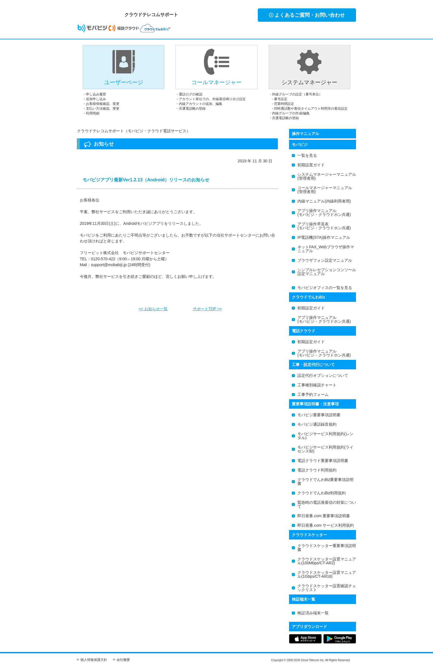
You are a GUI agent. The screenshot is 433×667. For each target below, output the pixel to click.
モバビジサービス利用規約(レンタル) (325, 436)
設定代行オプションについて (322, 375)
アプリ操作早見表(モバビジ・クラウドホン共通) (324, 226)
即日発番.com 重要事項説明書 (323, 516)
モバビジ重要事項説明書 (318, 415)
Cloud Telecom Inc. (312, 660)
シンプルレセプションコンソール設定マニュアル (326, 272)
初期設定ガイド (311, 308)
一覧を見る (307, 155)
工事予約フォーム (313, 394)
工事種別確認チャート (316, 385)
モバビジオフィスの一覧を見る (324, 287)
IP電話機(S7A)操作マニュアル (323, 237)
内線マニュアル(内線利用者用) (324, 201)
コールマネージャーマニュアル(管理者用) (324, 190)
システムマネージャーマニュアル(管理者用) (326, 176)
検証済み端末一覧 (313, 613)
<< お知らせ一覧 (153, 307)
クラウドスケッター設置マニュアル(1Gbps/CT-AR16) (326, 574)
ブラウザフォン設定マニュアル (324, 260)
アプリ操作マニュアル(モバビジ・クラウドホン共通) (324, 212)
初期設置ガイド (311, 165)
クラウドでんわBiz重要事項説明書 (325, 481)
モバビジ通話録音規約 (316, 424)
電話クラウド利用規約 (316, 470)
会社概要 (123, 660)
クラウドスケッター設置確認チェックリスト (326, 588)
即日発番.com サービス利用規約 (325, 525)
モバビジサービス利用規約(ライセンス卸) (325, 449)
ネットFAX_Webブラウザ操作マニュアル (325, 249)
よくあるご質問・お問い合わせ (307, 15)
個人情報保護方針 (93, 660)
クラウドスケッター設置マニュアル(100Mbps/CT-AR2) (326, 561)
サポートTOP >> (207, 307)
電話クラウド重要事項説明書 (322, 460)
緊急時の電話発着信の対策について (326, 504)
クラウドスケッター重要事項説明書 (326, 547)
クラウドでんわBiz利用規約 (321, 493)
